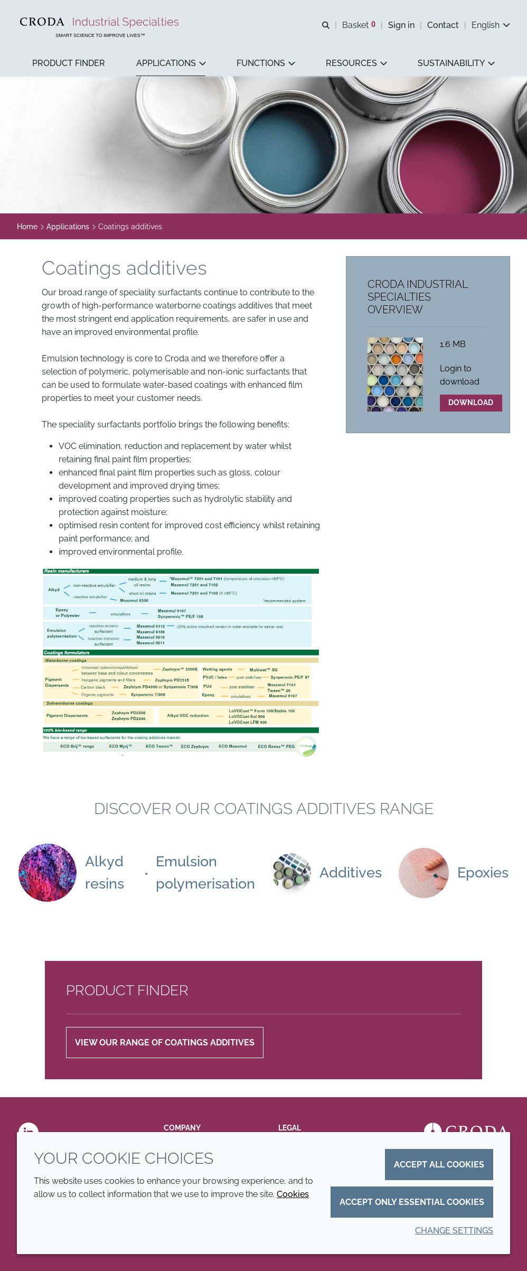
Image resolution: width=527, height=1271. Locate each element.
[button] (69, 64)
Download (470, 403)
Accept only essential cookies (412, 1202)
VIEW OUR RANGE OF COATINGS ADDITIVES (165, 1044)
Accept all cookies (439, 1165)
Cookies (293, 1194)
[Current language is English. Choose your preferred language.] (491, 25)
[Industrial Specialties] (100, 22)
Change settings (454, 1231)
